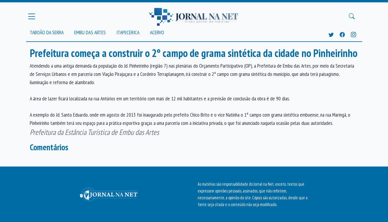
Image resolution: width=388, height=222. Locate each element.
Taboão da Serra (47, 32)
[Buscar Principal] (352, 16)
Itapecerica (127, 32)
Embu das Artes (90, 32)
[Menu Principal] (31, 16)
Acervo (157, 32)
